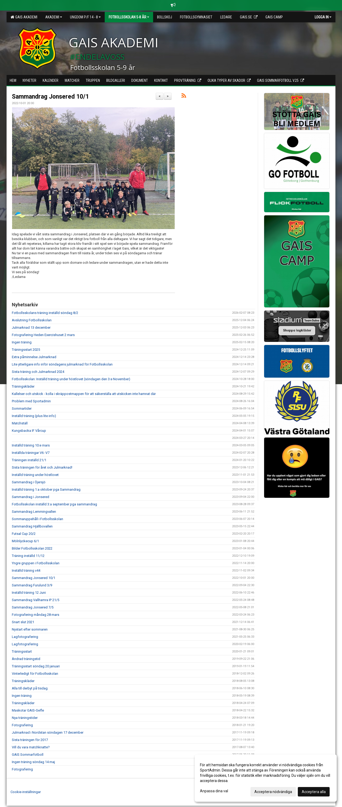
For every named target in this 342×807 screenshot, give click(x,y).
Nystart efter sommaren (30, 629)
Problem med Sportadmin (31, 401)
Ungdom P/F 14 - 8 (85, 17)
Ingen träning (22, 342)
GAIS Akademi (24, 17)
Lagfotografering (25, 637)
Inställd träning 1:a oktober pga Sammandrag (46, 489)
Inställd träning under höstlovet (35, 475)
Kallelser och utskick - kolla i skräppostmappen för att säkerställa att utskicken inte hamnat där (84, 394)
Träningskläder (23, 386)
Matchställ (20, 423)
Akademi (53, 17)
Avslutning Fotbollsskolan (32, 320)
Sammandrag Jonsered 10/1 (50, 96)
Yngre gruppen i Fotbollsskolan (35, 563)
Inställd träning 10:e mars (31, 445)
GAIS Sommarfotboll (27, 755)
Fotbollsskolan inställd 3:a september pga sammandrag (54, 504)
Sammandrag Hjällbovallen (32, 526)
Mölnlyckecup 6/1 (25, 541)
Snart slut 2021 (23, 622)
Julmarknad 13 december (31, 327)
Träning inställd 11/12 (28, 556)
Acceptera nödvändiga (273, 792)
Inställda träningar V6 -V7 (30, 453)
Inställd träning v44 (26, 570)
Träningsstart (22, 651)
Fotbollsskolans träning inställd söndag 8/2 (45, 313)
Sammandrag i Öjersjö (29, 482)
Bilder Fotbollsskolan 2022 (32, 548)
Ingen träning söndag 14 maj (33, 762)
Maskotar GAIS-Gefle (28, 710)
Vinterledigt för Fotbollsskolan (35, 674)
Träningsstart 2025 (26, 350)
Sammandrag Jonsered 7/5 (32, 607)
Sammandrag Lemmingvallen (34, 512)
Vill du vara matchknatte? (31, 747)
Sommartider (22, 408)
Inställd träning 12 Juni (29, 593)
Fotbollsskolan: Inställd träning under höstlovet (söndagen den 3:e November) (71, 379)
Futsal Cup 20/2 (24, 534)
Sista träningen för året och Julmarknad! (42, 467)
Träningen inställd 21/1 (29, 460)
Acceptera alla (314, 792)
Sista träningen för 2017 (30, 740)
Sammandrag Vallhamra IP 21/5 (35, 600)
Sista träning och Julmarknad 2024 (38, 372)
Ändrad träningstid (26, 659)
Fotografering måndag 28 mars (35, 615)
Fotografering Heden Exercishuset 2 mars (43, 335)
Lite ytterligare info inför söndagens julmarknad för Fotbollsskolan (62, 364)
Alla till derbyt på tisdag (30, 688)
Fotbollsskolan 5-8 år (129, 17)
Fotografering (22, 725)
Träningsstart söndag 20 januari (36, 666)
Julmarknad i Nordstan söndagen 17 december (47, 732)
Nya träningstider (25, 718)
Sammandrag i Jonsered (30, 497)
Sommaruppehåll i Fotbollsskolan (37, 519)
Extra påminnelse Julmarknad (34, 357)
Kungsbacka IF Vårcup (29, 431)
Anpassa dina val (214, 791)
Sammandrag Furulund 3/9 (32, 585)
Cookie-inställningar (26, 792)
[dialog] (266, 778)
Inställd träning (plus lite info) (34, 416)
